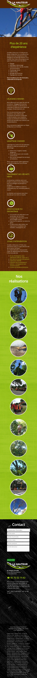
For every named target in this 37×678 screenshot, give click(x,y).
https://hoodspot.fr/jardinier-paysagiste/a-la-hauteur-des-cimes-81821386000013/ (18, 628)
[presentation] (18, 555)
